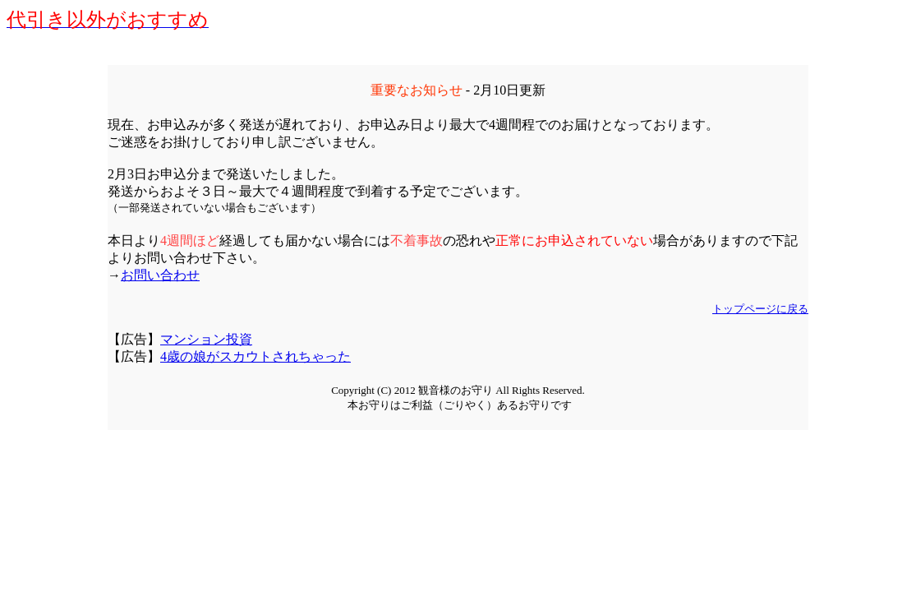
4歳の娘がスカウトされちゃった (255, 356)
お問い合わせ (160, 275)
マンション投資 (206, 339)
